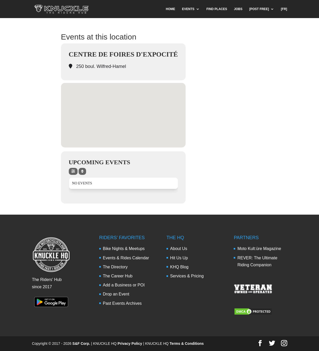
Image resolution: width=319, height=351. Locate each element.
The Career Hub (118, 276)
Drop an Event (116, 294)
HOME (170, 9)
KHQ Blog (179, 267)
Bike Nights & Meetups (124, 248)
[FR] (284, 9)
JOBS (238, 9)
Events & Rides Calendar (126, 258)
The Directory (115, 267)
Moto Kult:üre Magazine (259, 248)
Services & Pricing (187, 276)
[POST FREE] (259, 9)
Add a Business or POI (124, 285)
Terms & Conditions (187, 343)
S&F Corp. (81, 343)
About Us (178, 248)
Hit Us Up (179, 258)
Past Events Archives (122, 303)
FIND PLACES (217, 9)
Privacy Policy (130, 343)
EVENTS (188, 9)
